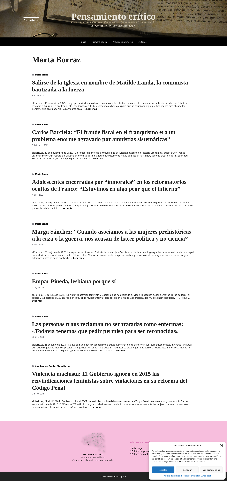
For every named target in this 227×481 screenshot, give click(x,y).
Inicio (83, 41)
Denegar (187, 469)
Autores (142, 41)
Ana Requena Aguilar (45, 366)
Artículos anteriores (123, 41)
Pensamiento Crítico (93, 454)
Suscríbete (31, 20)
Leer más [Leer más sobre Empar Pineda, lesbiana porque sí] (37, 300)
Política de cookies (172, 476)
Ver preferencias (211, 469)
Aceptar (163, 469)
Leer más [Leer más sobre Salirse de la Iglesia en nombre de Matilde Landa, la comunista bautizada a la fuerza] (91, 108)
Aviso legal (206, 476)
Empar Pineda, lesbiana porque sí (74, 281)
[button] (221, 445)
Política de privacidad (190, 476)
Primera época (99, 41)
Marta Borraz (41, 74)
